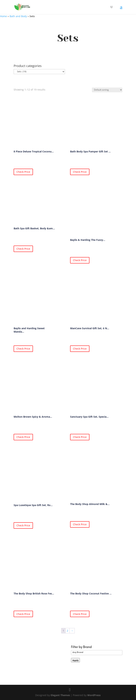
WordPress (94, 695)
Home (3, 16)
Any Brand (96, 652)
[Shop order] (107, 90)
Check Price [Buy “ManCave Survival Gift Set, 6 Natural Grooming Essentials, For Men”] (80, 348)
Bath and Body (18, 16)
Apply (75, 660)
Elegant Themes (60, 695)
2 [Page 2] (67, 630)
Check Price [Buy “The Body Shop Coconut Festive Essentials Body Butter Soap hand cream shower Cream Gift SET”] (80, 614)
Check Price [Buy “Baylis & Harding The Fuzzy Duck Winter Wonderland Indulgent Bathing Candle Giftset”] (80, 260)
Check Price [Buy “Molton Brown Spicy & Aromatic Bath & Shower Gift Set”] (23, 437)
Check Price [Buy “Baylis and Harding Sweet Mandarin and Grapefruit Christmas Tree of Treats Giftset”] (23, 348)
